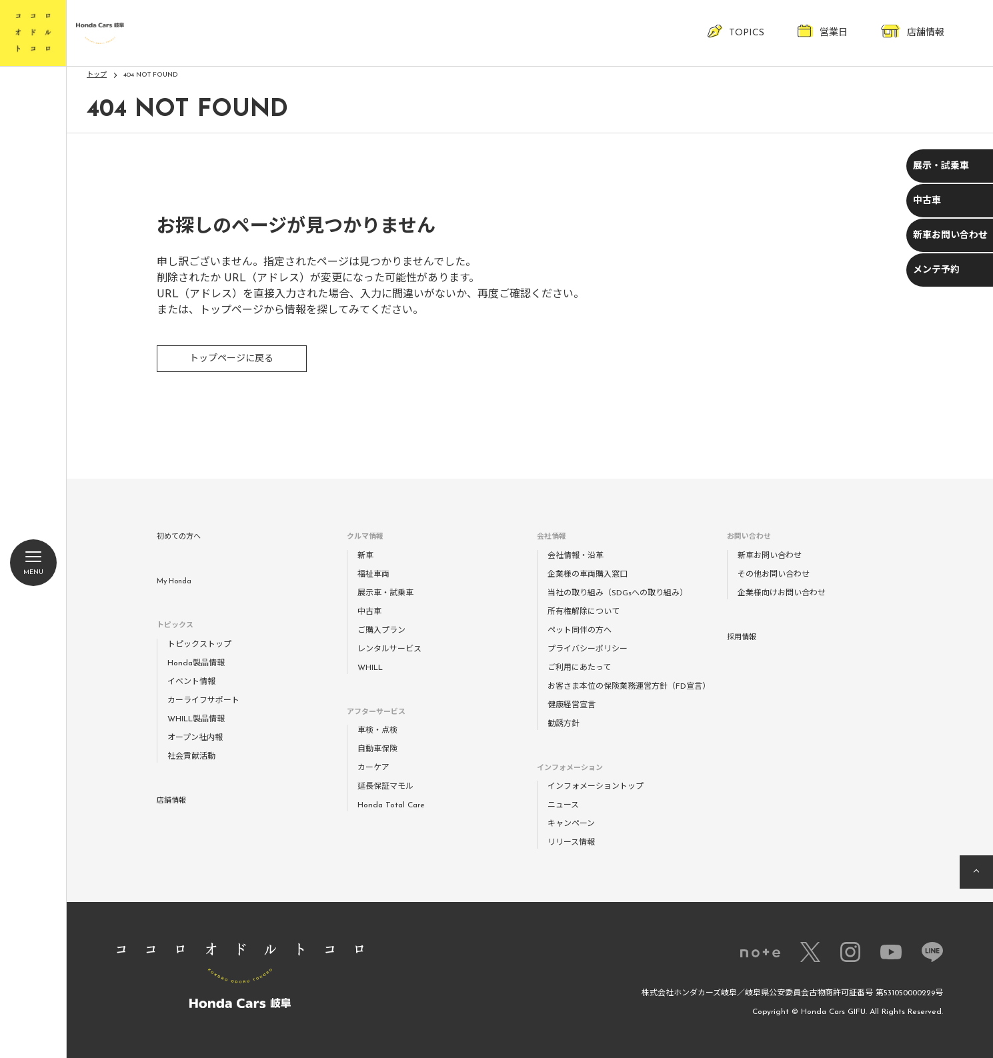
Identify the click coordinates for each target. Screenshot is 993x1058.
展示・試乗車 (941, 166)
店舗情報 (912, 31)
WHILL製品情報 (196, 719)
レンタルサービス (389, 649)
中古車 (927, 201)
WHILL (370, 668)
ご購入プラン (381, 631)
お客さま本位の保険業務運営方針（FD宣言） (629, 687)
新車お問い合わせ (950, 236)
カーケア (373, 768)
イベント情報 (191, 682)
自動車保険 (377, 749)
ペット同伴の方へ (580, 631)
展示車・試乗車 (385, 593)
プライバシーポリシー (588, 649)
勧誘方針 (564, 724)
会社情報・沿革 (576, 556)
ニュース (563, 805)
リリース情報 (571, 843)
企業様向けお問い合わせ (782, 593)
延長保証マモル (385, 787)
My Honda (174, 581)
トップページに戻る (231, 359)
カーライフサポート (203, 701)
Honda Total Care (391, 805)
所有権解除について (584, 612)
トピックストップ (199, 645)
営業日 (823, 30)
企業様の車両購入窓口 (588, 575)
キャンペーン (571, 824)
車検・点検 (377, 731)
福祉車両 (373, 575)
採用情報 (741, 637)
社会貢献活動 (191, 757)
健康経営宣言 (572, 705)
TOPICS (736, 31)
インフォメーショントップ (596, 787)
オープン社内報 (195, 738)
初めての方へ (179, 537)
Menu (33, 566)
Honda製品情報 (196, 663)
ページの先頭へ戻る (976, 872)
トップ (97, 75)
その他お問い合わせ (774, 575)
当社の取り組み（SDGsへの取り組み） (618, 593)
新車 (365, 556)
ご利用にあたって (579, 668)
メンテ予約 (936, 270)
